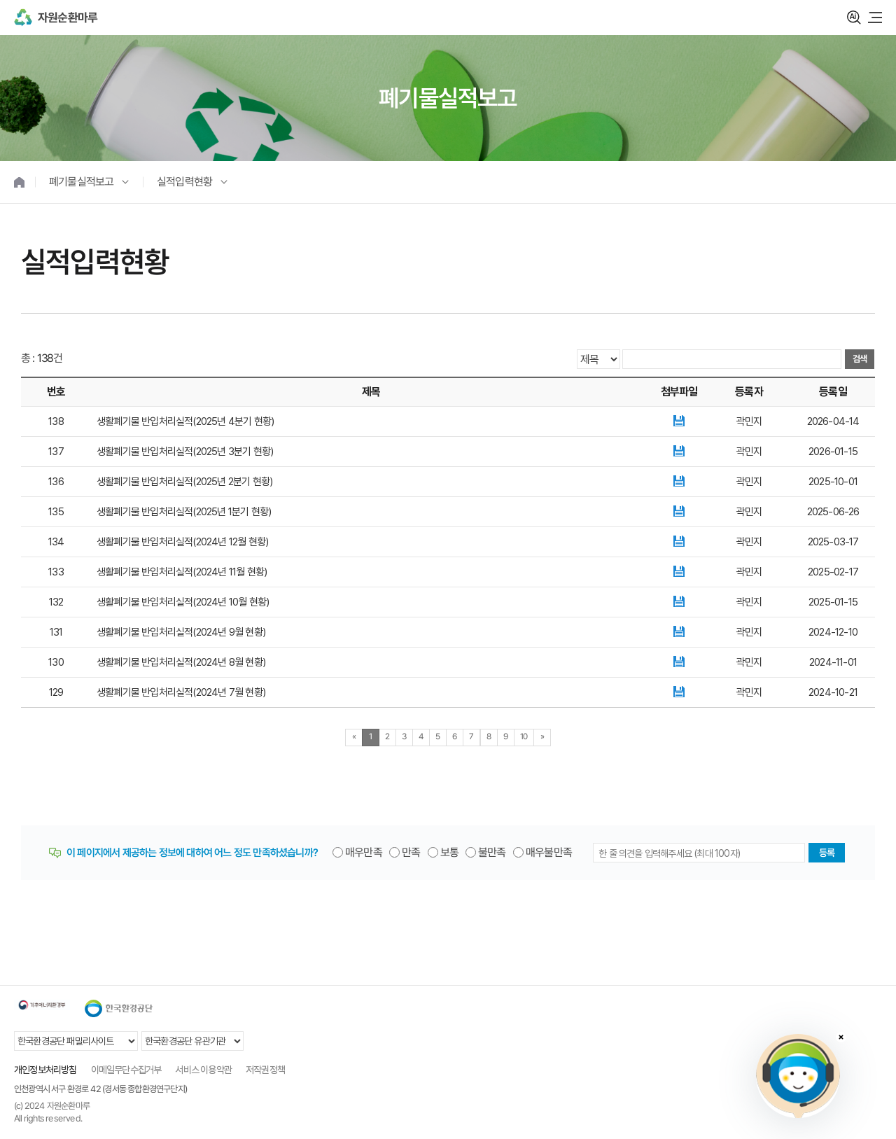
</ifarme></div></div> (798, 1076)
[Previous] (354, 737)
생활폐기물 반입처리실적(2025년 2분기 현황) (184, 481)
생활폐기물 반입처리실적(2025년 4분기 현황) (185, 421)
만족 (411, 852)
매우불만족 (549, 852)
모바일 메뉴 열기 (875, 18)
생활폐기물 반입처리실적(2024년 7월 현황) (181, 692)
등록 (826, 852)
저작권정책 (265, 1069)
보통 (449, 852)
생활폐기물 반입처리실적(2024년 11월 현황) (182, 572)
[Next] (542, 737)
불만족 (492, 852)
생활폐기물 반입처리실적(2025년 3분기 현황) (185, 451)
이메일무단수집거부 (126, 1069)
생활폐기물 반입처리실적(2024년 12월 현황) (182, 542)
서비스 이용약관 (203, 1069)
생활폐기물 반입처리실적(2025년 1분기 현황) (184, 511)
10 (524, 736)
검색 (854, 18)
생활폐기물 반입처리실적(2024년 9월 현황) (181, 632)
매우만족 (363, 852)
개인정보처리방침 (45, 1069)
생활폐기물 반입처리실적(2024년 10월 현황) (183, 602)
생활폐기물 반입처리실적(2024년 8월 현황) (181, 662)
